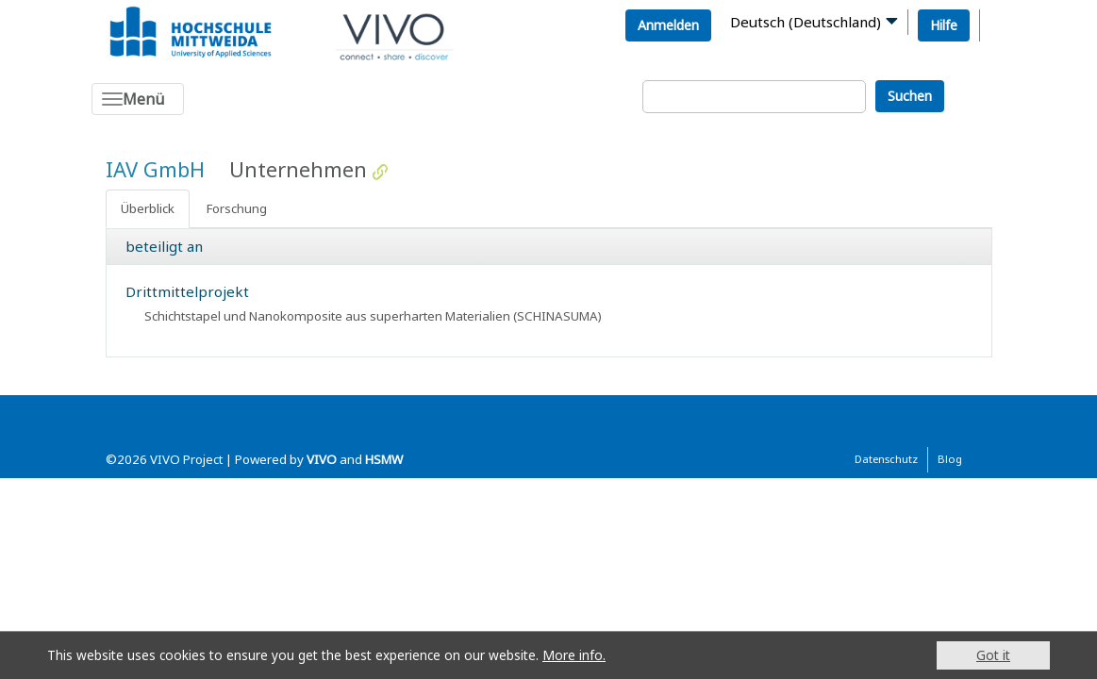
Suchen (910, 96)
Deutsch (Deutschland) (805, 21)
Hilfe (943, 25)
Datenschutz (886, 459)
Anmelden (668, 25)
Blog (950, 459)
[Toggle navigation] (137, 99)
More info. (574, 655)
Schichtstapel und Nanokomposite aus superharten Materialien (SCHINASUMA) (373, 315)
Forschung (237, 208)
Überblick (148, 208)
